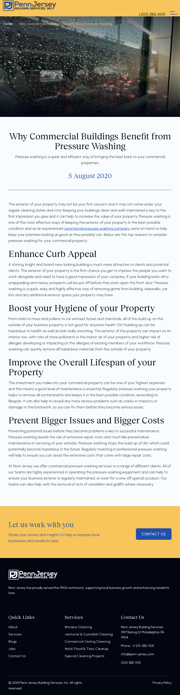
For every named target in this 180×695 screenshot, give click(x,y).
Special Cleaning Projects (85, 656)
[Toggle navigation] (173, 8)
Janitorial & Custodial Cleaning (89, 634)
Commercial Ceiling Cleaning (87, 642)
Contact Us (17, 656)
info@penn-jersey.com (137, 654)
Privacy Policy (162, 683)
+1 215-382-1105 (143, 646)
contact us (154, 534)
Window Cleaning (78, 627)
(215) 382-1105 (131, 663)
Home (8, 24)
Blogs (12, 642)
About (13, 627)
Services (15, 634)
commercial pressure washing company (97, 228)
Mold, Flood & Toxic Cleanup (87, 649)
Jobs (11, 649)
